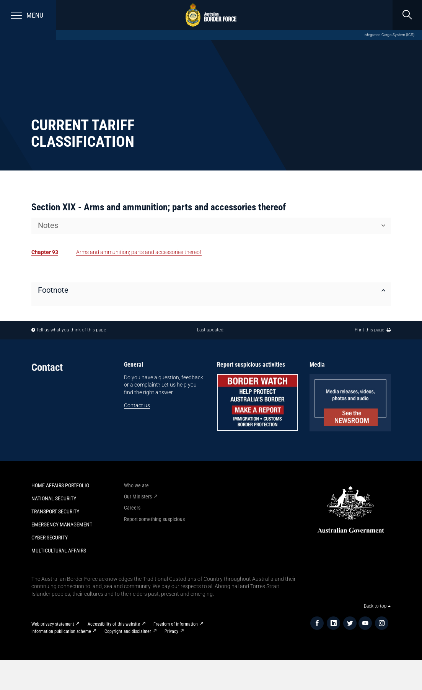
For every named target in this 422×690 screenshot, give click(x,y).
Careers (132, 508)
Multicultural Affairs (58, 550)
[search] (407, 15)
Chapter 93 (44, 252)
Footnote (53, 290)
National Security (53, 498)
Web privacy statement (52, 624)
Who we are (136, 485)
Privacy (171, 631)
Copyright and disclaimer (127, 631)
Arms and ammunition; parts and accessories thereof (139, 252)
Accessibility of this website (114, 624)
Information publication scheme (61, 631)
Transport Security (55, 511)
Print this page (373, 330)
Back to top (377, 606)
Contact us (137, 405)
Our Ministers (138, 496)
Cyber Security (49, 537)
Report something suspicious (154, 519)
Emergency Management (61, 524)
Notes (48, 225)
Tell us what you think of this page (71, 330)
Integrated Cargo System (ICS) (388, 34)
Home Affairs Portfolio (60, 485)
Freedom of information (175, 624)
